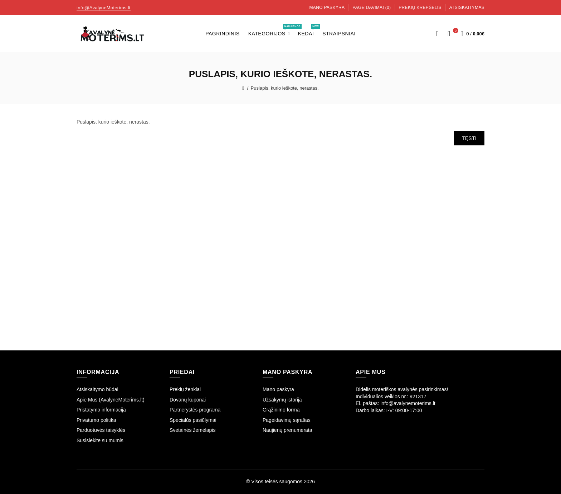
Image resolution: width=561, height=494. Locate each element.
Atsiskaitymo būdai (97, 389)
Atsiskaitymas (466, 7)
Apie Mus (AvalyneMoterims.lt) (111, 400)
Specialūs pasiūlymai (193, 420)
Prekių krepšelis (420, 7)
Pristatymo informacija (101, 410)
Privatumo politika (96, 420)
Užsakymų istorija (282, 400)
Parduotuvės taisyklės (101, 430)
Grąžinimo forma (281, 410)
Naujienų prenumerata (287, 430)
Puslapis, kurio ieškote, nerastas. (285, 88)
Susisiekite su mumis (100, 440)
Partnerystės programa (195, 410)
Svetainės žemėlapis (192, 430)
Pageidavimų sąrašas (287, 420)
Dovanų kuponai (188, 400)
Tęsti (469, 138)
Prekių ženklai (185, 389)
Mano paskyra (327, 7)
